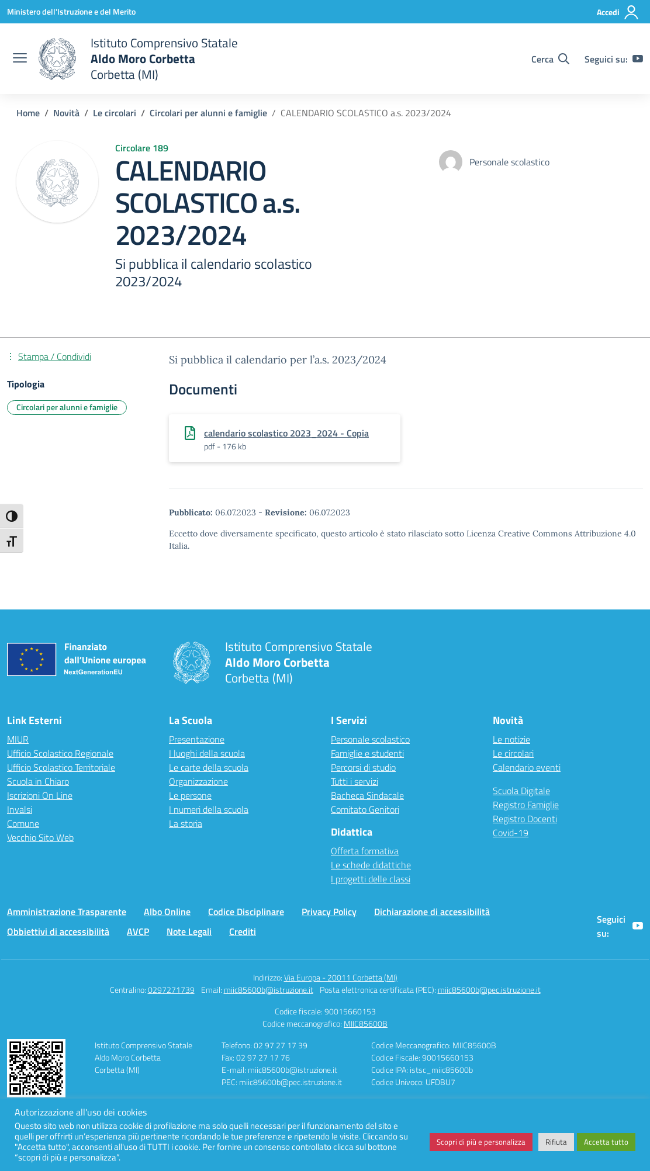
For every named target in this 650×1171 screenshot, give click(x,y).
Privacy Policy (329, 912)
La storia (185, 823)
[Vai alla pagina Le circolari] (114, 113)
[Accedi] (618, 12)
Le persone (190, 795)
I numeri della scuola (208, 809)
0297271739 (171, 989)
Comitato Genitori (365, 809)
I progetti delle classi (370, 879)
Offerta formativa (365, 851)
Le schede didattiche (371, 865)
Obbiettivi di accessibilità (58, 931)
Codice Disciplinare (246, 912)
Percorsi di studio (363, 767)
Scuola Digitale (521, 791)
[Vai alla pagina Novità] (66, 113)
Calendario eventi (527, 767)
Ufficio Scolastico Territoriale (61, 767)
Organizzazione (198, 781)
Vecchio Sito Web (40, 837)
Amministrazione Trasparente (66, 912)
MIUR (18, 739)
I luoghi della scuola (207, 753)
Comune (23, 823)
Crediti (242, 931)
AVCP (138, 931)
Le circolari (513, 753)
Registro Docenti (525, 819)
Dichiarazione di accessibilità (432, 912)
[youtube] (637, 59)
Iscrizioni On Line (39, 795)
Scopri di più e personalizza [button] (481, 1142)
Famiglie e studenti (367, 753)
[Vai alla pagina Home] (28, 113)
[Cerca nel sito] (550, 59)
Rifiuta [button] (556, 1142)
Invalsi (19, 809)
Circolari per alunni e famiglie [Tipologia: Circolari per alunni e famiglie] (66, 407)
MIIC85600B (366, 1023)
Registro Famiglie (526, 805)
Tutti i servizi (354, 781)
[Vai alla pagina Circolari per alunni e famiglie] (208, 113)
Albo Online (167, 912)
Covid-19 (510, 833)
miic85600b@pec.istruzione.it (489, 989)
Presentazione (196, 739)
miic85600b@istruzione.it (268, 989)
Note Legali (189, 931)
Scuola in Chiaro (38, 781)
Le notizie (511, 739)
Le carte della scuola (208, 767)
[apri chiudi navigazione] (20, 59)
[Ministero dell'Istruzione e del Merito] (71, 11)
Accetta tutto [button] (606, 1142)
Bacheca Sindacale (367, 795)
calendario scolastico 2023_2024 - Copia (286, 433)
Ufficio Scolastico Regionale (60, 753)
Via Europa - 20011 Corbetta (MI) (340, 977)
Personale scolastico (370, 739)
